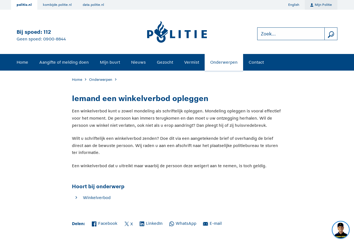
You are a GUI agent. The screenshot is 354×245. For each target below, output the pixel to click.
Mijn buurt (110, 62)
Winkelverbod (97, 197)
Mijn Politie (321, 5)
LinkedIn (151, 223)
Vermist (191, 62)
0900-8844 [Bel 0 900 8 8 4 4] (54, 39)
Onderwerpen (224, 62)
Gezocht (165, 62)
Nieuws (138, 62)
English (293, 4)
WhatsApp (182, 223)
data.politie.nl (93, 4)
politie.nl (24, 4)
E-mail (212, 223)
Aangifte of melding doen (64, 62)
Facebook (104, 223)
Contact (256, 62)
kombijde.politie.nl (57, 4)
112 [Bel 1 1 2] (47, 32)
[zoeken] (330, 34)
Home (22, 62)
